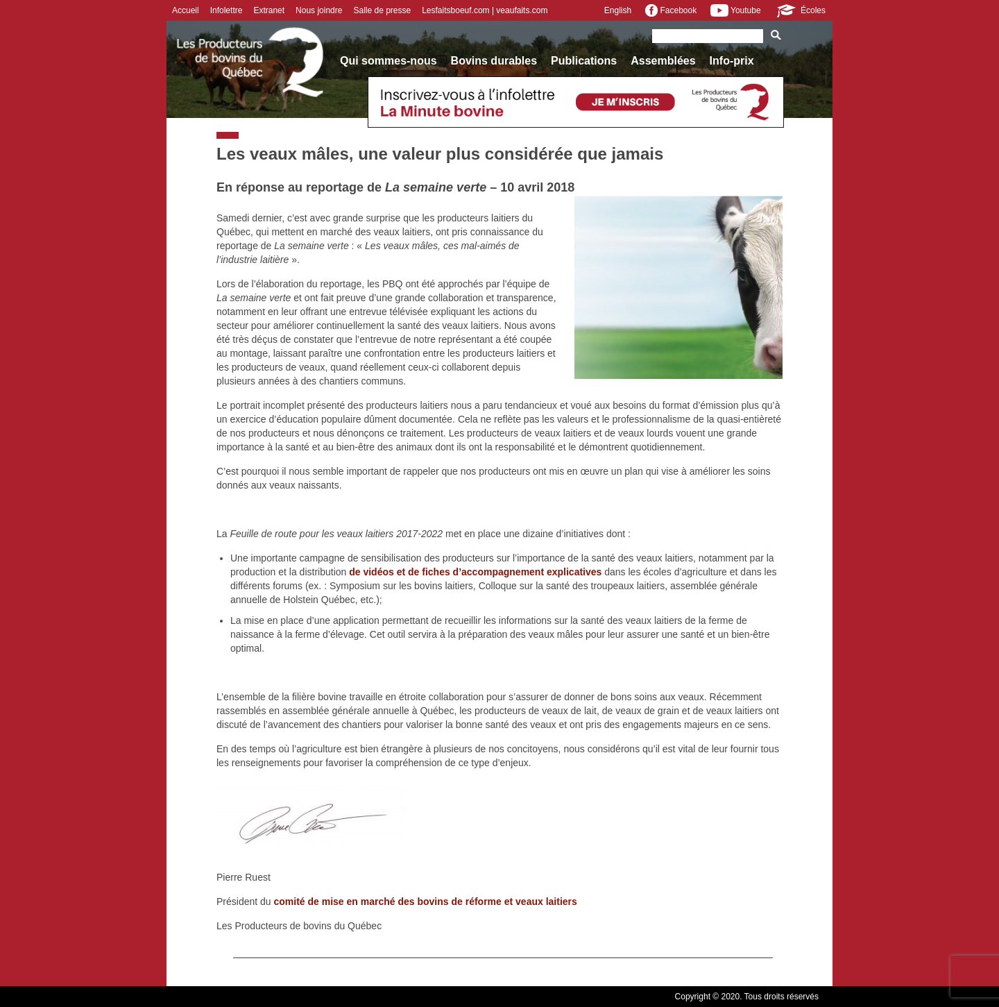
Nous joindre (319, 10)
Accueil (185, 10)
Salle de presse (382, 10)
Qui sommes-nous (388, 61)
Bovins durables (494, 61)
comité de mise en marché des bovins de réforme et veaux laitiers (425, 901)
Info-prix (732, 61)
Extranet (268, 10)
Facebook (671, 10)
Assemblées (663, 61)
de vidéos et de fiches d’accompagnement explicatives (475, 571)
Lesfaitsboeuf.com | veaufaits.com (484, 10)
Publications (584, 61)
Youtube (735, 10)
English (617, 10)
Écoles (800, 10)
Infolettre (226, 10)
